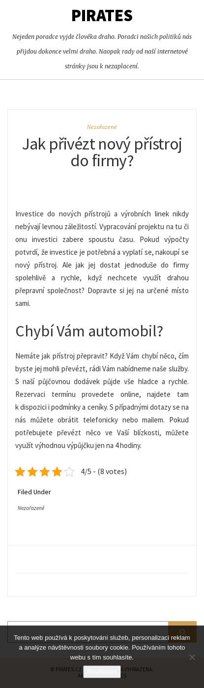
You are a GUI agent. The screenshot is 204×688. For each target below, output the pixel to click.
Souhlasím (102, 671)
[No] (192, 657)
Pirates (102, 15)
